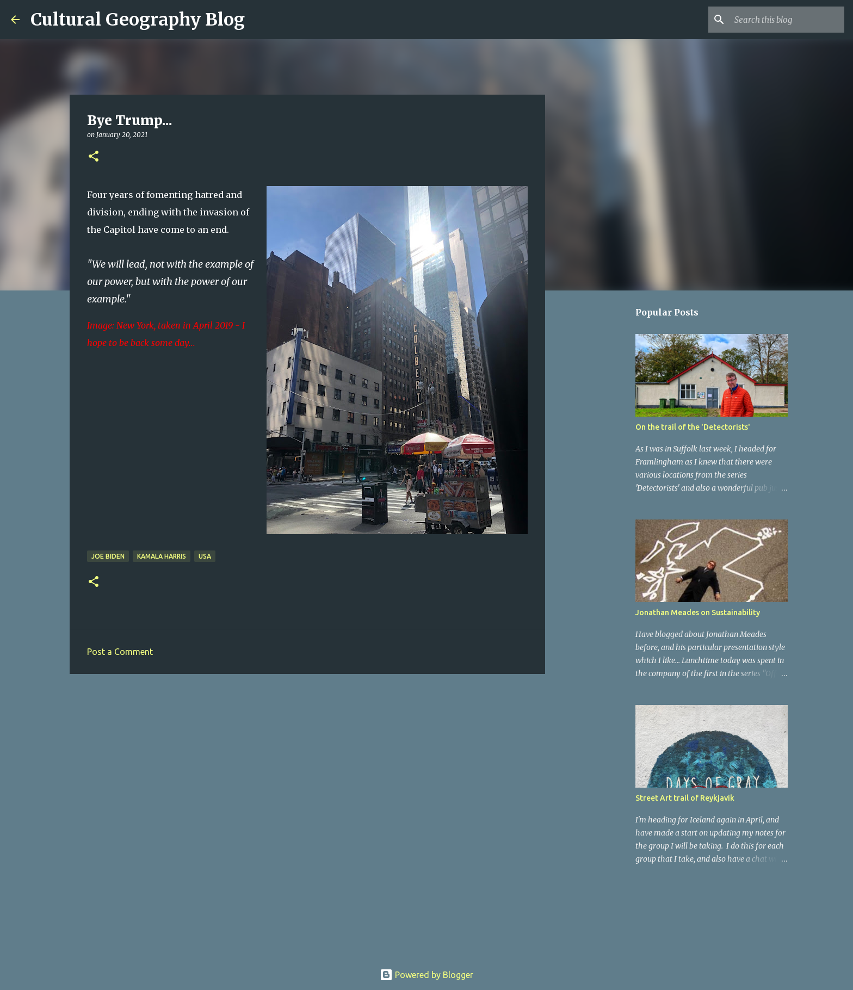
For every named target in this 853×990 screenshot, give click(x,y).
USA (205, 556)
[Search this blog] (787, 20)
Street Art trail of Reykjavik (684, 798)
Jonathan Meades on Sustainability (697, 612)
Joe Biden (108, 556)
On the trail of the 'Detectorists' (692, 427)
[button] (93, 157)
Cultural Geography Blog (137, 19)
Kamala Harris (161, 556)
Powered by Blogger (426, 975)
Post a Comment (120, 652)
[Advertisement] (307, 766)
